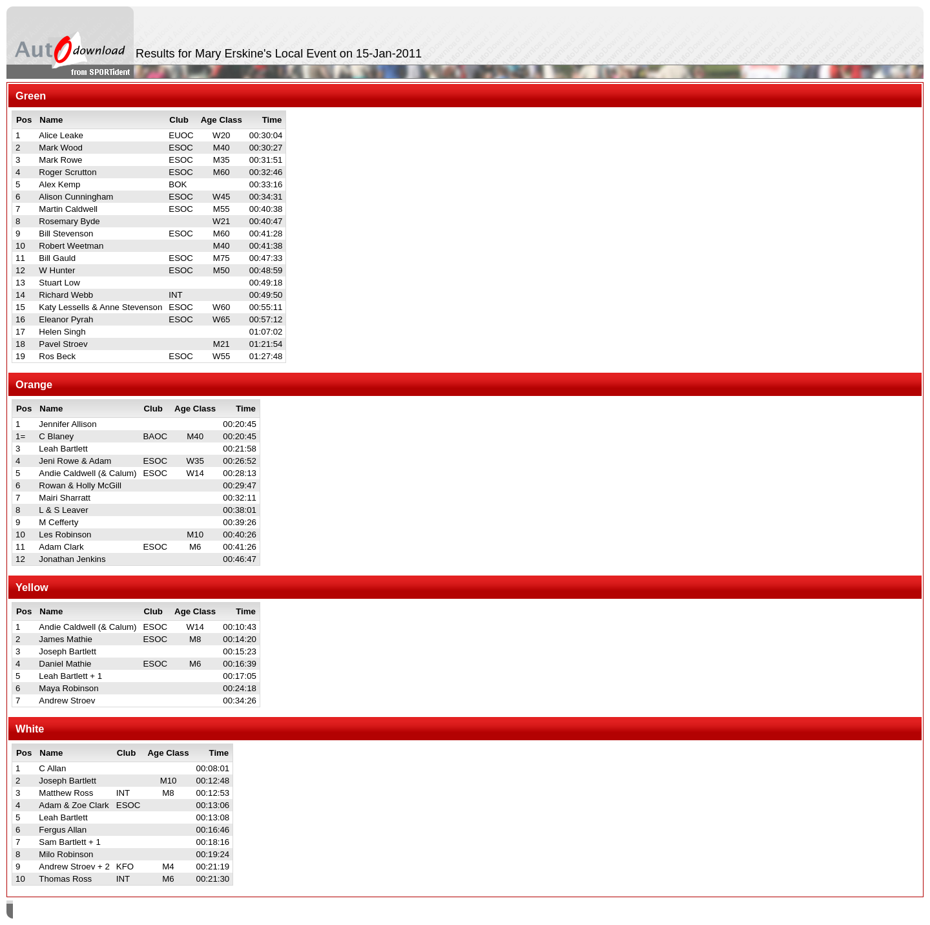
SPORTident (122, 911)
